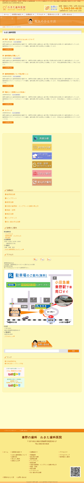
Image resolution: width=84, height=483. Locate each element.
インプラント (12, 231)
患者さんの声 (16, 460)
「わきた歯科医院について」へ (14, 282)
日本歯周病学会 (11, 394)
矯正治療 (10, 247)
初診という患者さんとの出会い (15, 125)
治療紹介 (33, 452)
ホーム (6, 452)
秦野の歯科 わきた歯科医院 (40, 482)
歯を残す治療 (34, 456)
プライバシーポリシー (10, 430)
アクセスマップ (65, 455)
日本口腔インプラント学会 (14, 396)
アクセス (63, 452)
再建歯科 (33, 455)
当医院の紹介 (17, 452)
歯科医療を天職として (12, 88)
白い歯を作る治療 (13, 255)
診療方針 (14, 456)
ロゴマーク (8, 143)
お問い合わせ (24, 430)
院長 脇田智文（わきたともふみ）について (19, 72)
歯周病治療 (11, 227)
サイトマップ (35, 430)
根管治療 (10, 235)
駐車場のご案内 (65, 456)
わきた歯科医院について (19, 455)
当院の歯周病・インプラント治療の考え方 (23, 239)
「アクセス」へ (9, 369)
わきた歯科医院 (17, 75)
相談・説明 (11, 243)
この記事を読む (8, 82)
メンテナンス (12, 251)
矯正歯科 (7, 270)
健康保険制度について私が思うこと (16, 107)
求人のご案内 (16, 458)
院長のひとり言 (9, 477)
